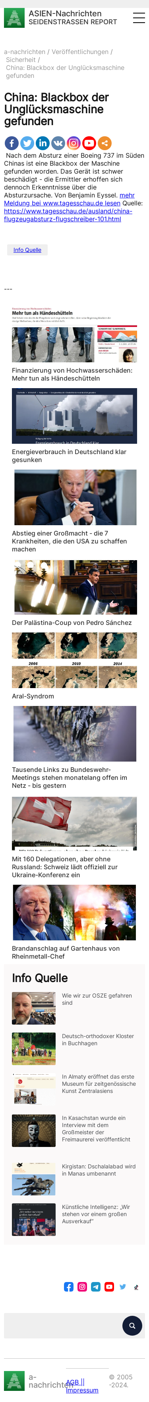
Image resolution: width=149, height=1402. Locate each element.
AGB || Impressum (82, 1386)
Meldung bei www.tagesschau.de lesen (62, 203)
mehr (127, 195)
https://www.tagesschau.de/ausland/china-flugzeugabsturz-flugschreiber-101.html (68, 215)
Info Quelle (27, 249)
